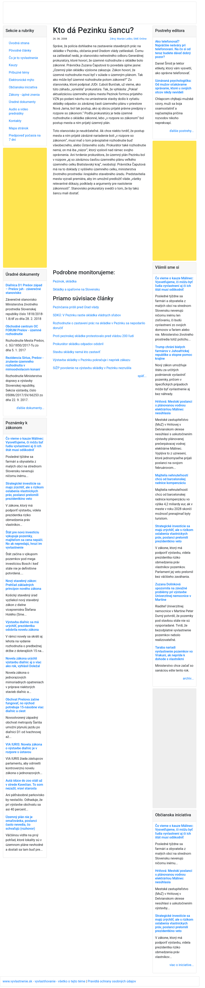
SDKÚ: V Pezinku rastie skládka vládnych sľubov (87, 315)
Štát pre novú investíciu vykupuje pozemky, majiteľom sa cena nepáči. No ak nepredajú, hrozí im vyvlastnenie (24, 540)
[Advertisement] (100, 231)
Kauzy (13, 65)
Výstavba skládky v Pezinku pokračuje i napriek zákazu (91, 360)
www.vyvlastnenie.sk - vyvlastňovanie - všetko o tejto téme (44, 981)
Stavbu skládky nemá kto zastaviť (76, 352)
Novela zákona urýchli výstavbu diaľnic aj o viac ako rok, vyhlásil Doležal (23, 662)
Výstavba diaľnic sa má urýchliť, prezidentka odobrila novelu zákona (22, 626)
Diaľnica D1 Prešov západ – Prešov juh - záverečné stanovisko (24, 289)
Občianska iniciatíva (23, 87)
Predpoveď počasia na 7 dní (25, 138)
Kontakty (15, 121)
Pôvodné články (20, 50)
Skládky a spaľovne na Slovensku (76, 289)
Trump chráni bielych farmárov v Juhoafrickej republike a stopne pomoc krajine (173, 352)
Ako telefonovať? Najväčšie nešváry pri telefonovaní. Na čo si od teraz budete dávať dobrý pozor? (173, 49)
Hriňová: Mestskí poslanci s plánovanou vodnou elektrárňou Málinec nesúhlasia (173, 407)
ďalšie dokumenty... (30, 408)
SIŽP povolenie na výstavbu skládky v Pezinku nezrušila (92, 368)
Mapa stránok (18, 128)
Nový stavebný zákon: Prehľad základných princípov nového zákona (23, 584)
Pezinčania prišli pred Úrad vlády (76, 307)
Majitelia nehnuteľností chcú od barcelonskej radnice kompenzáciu (171, 479)
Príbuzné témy (19, 72)
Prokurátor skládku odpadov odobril (78, 344)
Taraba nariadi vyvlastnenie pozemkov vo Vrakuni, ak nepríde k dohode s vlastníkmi (174, 653)
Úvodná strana (19, 43)
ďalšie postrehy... (182, 131)
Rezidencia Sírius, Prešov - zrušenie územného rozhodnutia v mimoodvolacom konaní (24, 363)
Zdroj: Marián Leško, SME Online (128, 38)
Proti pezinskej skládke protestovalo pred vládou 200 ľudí (93, 336)
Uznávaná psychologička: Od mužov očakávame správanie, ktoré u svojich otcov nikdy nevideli (173, 86)
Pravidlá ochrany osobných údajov (112, 981)
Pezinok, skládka (64, 281)
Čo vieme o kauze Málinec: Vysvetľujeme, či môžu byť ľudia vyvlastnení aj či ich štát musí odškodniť (25, 444)
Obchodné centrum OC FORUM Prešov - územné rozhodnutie (23, 330)
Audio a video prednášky (18, 111)
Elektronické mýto (21, 80)
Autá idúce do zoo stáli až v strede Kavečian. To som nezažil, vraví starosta (24, 784)
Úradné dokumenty (22, 102)
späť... (142, 376)
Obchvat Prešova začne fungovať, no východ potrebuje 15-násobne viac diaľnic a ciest (25, 705)
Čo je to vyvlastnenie (23, 58)
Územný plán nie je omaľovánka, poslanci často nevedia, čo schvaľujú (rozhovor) (21, 822)
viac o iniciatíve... (182, 965)
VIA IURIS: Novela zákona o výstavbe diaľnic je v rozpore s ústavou (24, 748)
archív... (188, 678)
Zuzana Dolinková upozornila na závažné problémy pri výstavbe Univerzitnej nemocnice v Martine (173, 592)
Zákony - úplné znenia (24, 95)
